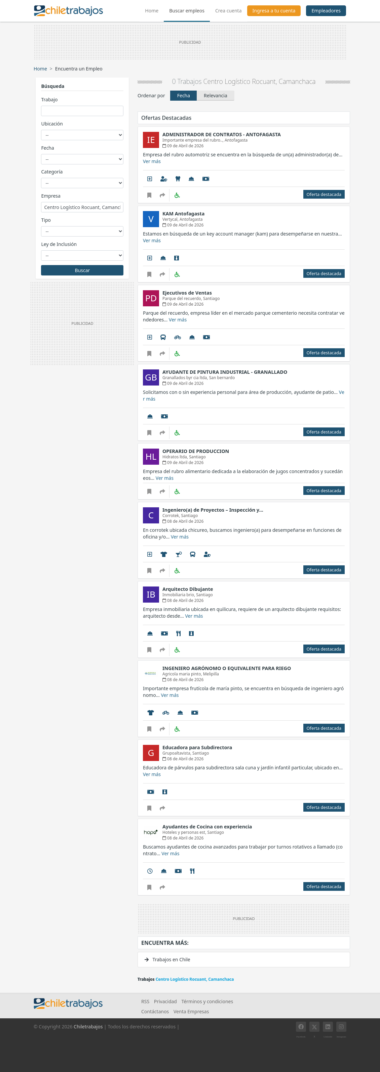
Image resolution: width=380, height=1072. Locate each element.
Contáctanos (155, 1011)
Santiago (211, 298)
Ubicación (52, 123)
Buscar (82, 270)
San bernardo (222, 377)
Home (154, 10)
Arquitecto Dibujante (187, 589)
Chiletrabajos (88, 1026)
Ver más (152, 161)
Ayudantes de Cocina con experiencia (207, 826)
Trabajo (49, 99)
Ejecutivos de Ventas (187, 293)
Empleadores (326, 10)
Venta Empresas (191, 1011)
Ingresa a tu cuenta (274, 10)
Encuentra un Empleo (79, 68)
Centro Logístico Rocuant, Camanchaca (259, 81)
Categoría (52, 171)
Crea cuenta (228, 10)
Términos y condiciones (207, 1001)
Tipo (45, 220)
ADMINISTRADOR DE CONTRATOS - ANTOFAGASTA (221, 134)
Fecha (47, 148)
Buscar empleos (186, 10)
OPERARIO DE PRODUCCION (195, 451)
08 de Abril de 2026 (182, 521)
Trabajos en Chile (167, 959)
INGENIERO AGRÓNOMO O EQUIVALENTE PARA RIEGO (226, 668)
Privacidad (165, 1001)
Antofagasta (236, 140)
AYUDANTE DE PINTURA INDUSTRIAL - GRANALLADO (224, 372)
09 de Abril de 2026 (182, 146)
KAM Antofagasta (183, 213)
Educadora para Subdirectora (197, 747)
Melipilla (211, 674)
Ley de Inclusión (59, 244)
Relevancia (215, 95)
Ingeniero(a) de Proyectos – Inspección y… (212, 510)
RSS (145, 1001)
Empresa (50, 196)
